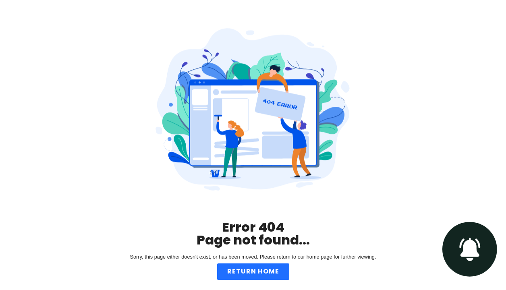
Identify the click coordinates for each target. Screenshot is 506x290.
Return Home (253, 271)
